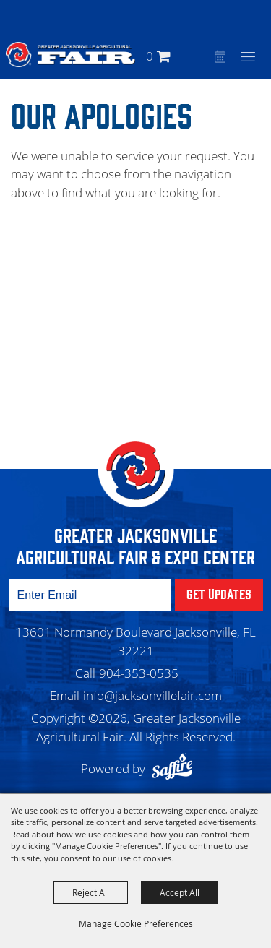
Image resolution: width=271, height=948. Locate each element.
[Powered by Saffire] (175, 768)
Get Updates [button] (218, 593)
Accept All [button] (179, 892)
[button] (200, 56)
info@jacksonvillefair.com (152, 695)
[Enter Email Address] (90, 595)
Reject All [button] (90, 892)
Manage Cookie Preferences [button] (136, 923)
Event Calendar (218, 58)
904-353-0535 (138, 673)
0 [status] (149, 56)
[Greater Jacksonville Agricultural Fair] (70, 54)
